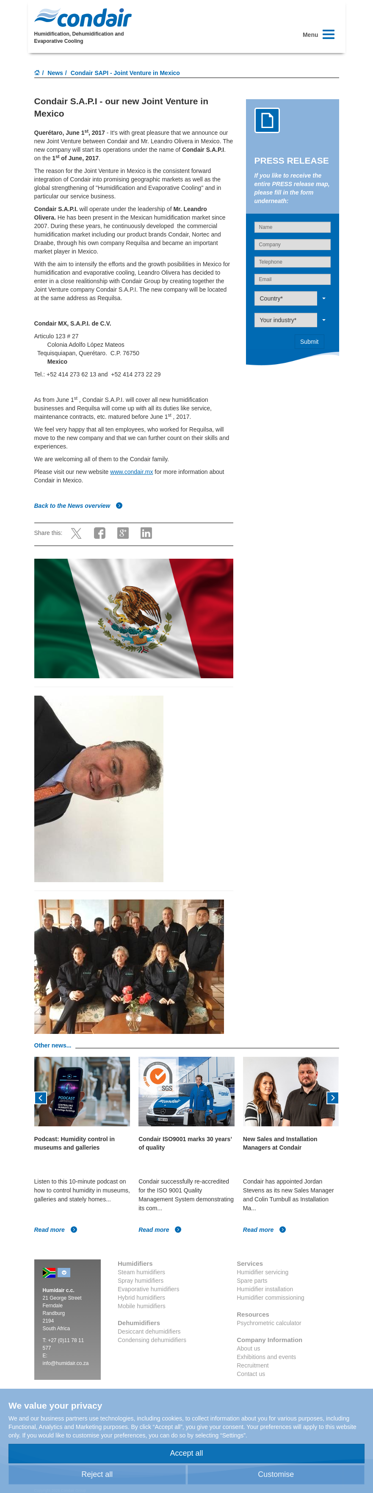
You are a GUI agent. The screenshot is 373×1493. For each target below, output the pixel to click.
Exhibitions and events (266, 1357)
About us (248, 1348)
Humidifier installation (265, 1289)
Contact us (251, 1373)
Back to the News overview (78, 505)
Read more (55, 1229)
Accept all (186, 1453)
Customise (276, 1474)
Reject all (97, 1474)
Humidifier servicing (262, 1272)
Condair (83, 17)
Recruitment (252, 1365)
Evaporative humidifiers (149, 1289)
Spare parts (252, 1280)
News (55, 73)
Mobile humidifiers (142, 1306)
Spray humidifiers (140, 1280)
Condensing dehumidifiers (152, 1340)
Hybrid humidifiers (141, 1297)
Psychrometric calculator (269, 1323)
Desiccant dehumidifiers (149, 1331)
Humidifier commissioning (270, 1297)
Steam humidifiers (141, 1272)
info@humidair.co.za (66, 1363)
